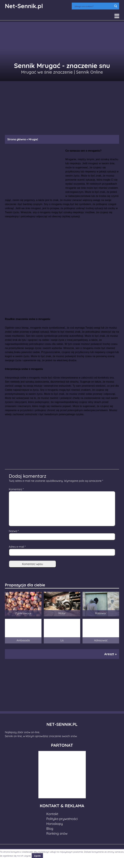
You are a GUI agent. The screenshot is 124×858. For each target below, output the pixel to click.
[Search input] (93, 6)
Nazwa (14, 531)
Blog (49, 829)
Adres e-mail (17, 546)
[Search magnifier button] (115, 6)
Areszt (109, 654)
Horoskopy (54, 824)
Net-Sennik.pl (24, 6)
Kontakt (52, 814)
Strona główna (16, 139)
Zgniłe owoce (23, 613)
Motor (62, 613)
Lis (62, 640)
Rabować (101, 613)
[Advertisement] (62, 106)
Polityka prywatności (62, 819)
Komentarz (16, 489)
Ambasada (23, 640)
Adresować (100, 640)
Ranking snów (57, 833)
